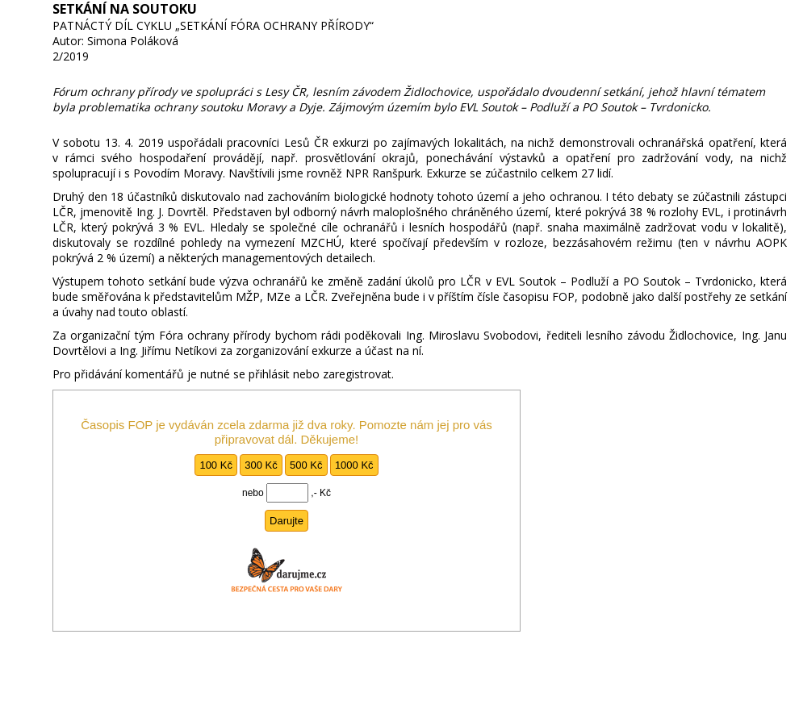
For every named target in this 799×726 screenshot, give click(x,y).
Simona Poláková (132, 40)
